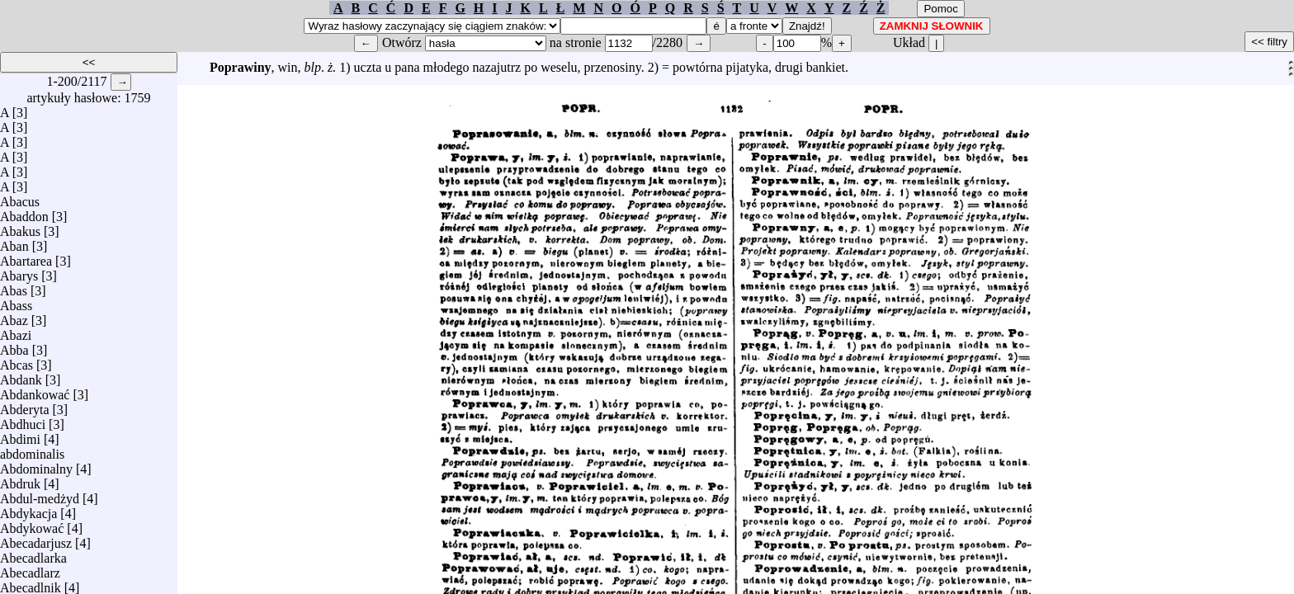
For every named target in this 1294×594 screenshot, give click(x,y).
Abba (14, 346)
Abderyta (25, 405)
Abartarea (26, 257)
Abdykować (32, 524)
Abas (13, 287)
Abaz (14, 316)
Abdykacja (28, 509)
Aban (14, 242)
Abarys (19, 272)
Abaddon (24, 212)
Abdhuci (22, 420)
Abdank (21, 376)
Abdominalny (36, 465)
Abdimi (20, 435)
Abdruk (20, 480)
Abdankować (34, 391)
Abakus (20, 227)
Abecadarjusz (36, 539)
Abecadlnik (30, 584)
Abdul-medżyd (39, 495)
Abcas (16, 361)
